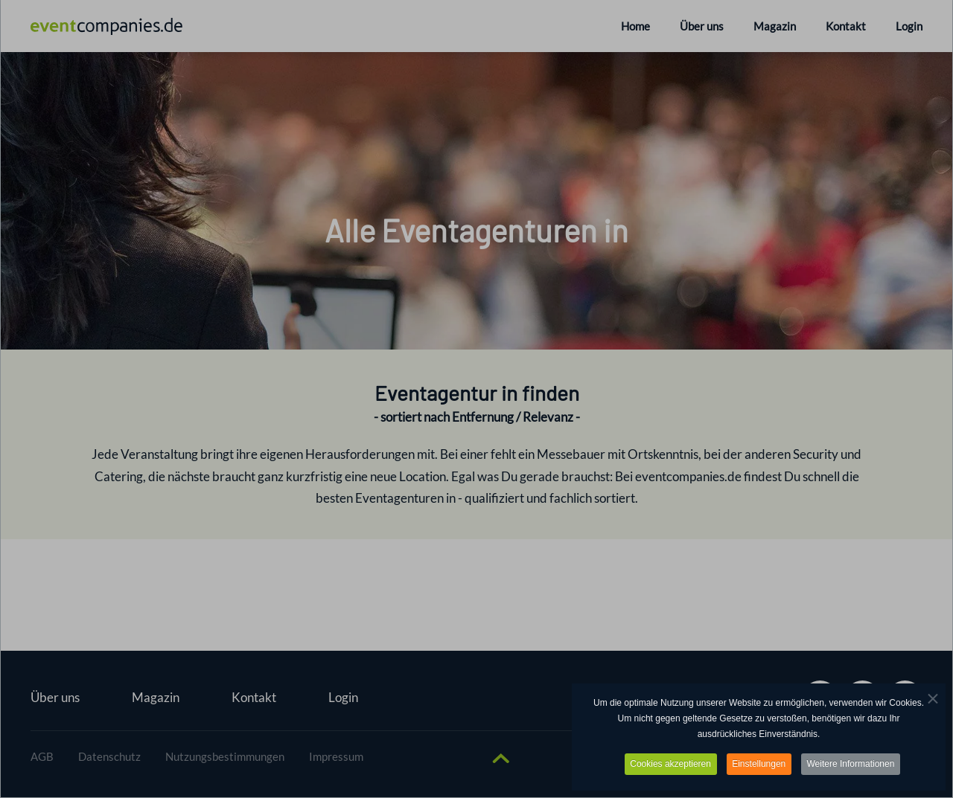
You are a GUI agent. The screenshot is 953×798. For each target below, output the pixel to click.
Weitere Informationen (852, 764)
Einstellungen (758, 764)
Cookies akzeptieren (669, 764)
